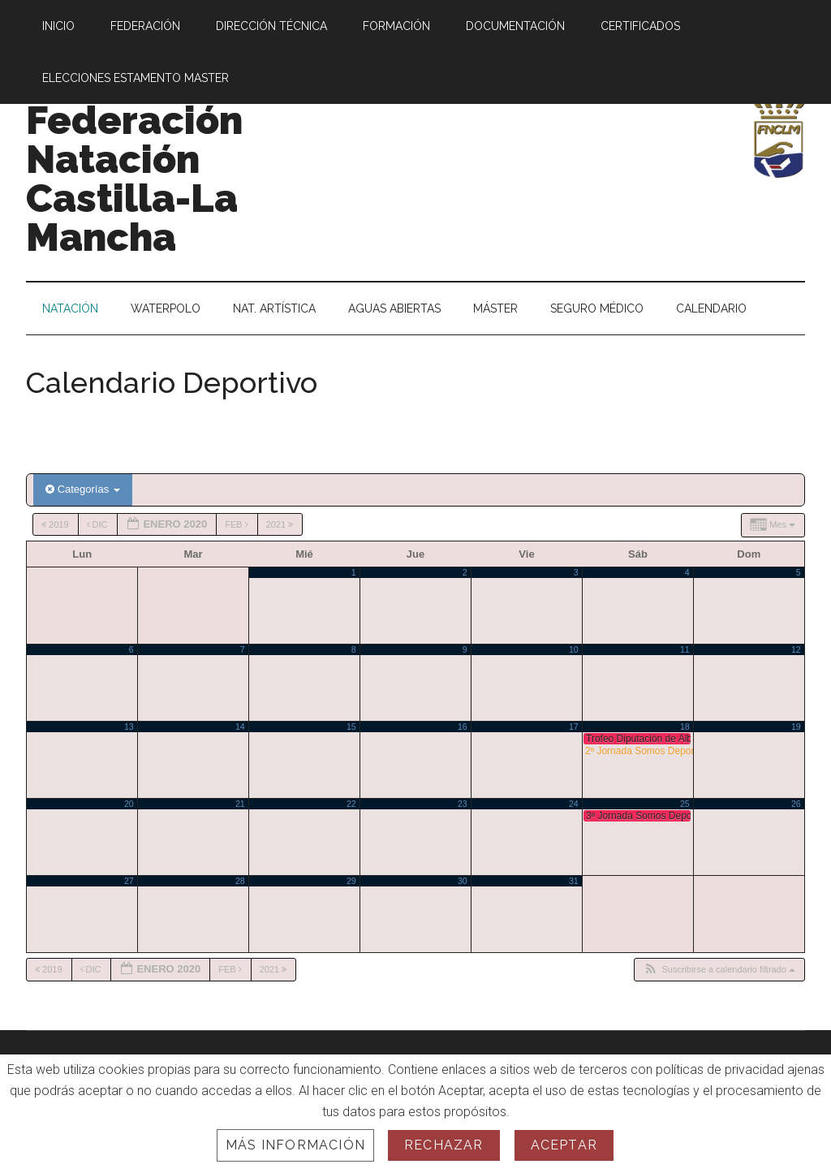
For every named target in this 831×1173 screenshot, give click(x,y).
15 (351, 726)
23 (462, 804)
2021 (281, 524)
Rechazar (444, 1145)
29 (351, 881)
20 (129, 804)
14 (240, 726)
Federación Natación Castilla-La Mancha (134, 178)
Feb (238, 524)
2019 (56, 524)
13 (129, 726)
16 (462, 726)
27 (129, 881)
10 (574, 649)
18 (685, 726)
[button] (719, 970)
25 (685, 804)
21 (240, 804)
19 (796, 726)
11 (685, 649)
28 (240, 881)
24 (574, 804)
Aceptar (564, 1145)
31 (574, 881)
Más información (295, 1145)
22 (351, 804)
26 (796, 804)
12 (796, 649)
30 (462, 881)
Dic (98, 524)
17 (574, 726)
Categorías (82, 489)
